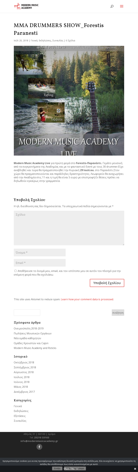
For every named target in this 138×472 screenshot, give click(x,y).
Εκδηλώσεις (45, 40)
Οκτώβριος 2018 (24, 362)
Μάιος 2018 (21, 387)
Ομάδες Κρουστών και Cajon (31, 343)
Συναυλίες (57, 40)
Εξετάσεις (20, 416)
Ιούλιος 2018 (21, 377)
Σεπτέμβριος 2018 (25, 367)
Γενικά (34, 40)
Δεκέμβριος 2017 (24, 391)
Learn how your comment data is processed (87, 299)
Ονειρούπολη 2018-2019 (29, 328)
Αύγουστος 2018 (24, 372)
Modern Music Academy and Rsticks (35, 348)
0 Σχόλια (70, 40)
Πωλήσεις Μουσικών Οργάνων (33, 333)
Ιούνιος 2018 (21, 382)
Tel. (39, 437)
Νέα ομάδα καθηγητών (27, 338)
